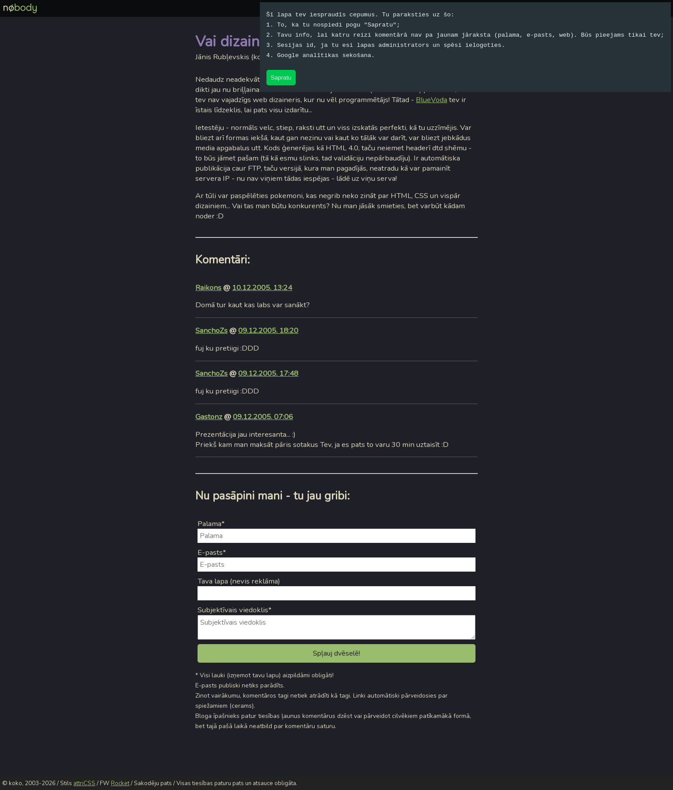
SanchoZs (211, 330)
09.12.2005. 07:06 (263, 417)
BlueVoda (431, 100)
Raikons (208, 287)
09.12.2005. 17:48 (268, 373)
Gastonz (208, 417)
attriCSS (84, 783)
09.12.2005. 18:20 (268, 330)
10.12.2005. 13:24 (262, 287)
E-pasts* (212, 552)
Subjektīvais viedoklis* (235, 610)
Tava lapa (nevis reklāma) (239, 581)
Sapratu (281, 77)
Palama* (211, 524)
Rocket (120, 783)
